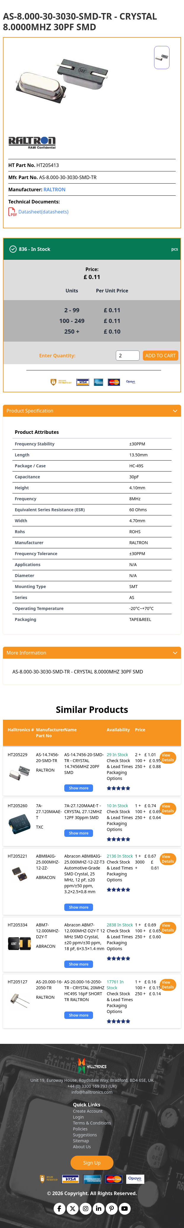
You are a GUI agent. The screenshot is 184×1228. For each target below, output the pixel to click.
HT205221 (17, 856)
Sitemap (81, 1140)
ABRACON (46, 877)
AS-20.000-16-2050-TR (49, 984)
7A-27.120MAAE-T (49, 811)
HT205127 (17, 982)
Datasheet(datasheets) (38, 211)
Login (78, 1117)
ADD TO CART (160, 355)
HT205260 (17, 805)
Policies (80, 1129)
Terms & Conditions (92, 1123)
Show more (78, 788)
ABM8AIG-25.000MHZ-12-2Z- (48, 862)
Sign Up (91, 1162)
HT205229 (17, 754)
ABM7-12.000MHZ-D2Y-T (48, 930)
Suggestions (85, 1135)
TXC (40, 827)
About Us (82, 1146)
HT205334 (17, 925)
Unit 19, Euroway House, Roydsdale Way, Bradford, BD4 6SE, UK (92, 1080)
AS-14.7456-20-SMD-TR (47, 757)
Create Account (88, 1111)
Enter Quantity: (57, 355)
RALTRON (54, 189)
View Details (168, 757)
